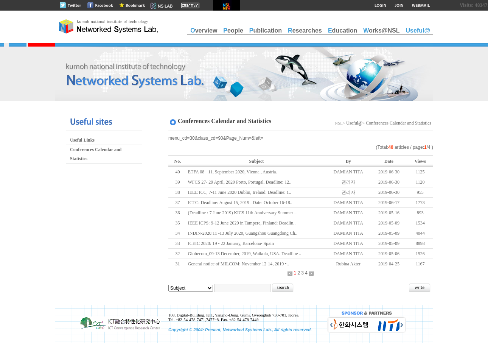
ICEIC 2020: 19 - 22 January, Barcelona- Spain (231, 243)
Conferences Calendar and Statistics (95, 154)
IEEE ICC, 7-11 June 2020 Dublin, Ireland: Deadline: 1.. (239, 192)
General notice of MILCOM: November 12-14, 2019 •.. (238, 264)
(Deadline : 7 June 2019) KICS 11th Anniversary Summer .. (242, 212)
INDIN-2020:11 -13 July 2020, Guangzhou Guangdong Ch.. (242, 233)
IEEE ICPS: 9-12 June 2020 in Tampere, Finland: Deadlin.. (242, 223)
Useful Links (82, 140)
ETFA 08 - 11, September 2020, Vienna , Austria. (232, 172)
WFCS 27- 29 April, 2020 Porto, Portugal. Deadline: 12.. (240, 182)
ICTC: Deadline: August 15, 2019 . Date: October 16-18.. (240, 202)
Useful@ (354, 123)
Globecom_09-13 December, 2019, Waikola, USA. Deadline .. (245, 253)
